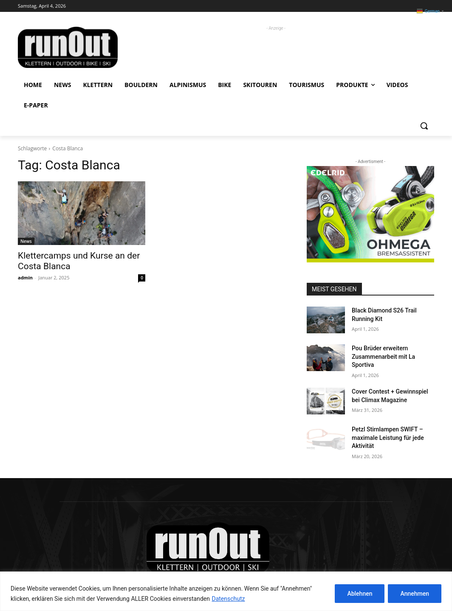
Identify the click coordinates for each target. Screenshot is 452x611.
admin (25, 277)
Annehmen (414, 593)
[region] (226, 591)
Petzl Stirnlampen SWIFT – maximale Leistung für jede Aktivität (388, 437)
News (26, 241)
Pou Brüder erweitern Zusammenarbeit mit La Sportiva (383, 356)
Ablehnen (359, 593)
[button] (424, 125)
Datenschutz (228, 598)
